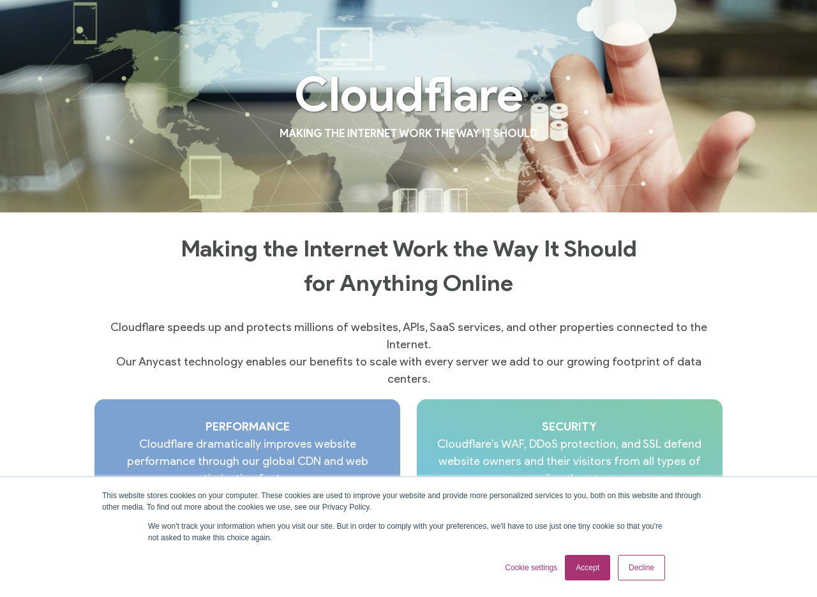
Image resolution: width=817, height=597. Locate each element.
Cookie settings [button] (531, 567)
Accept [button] (587, 567)
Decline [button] (641, 567)
